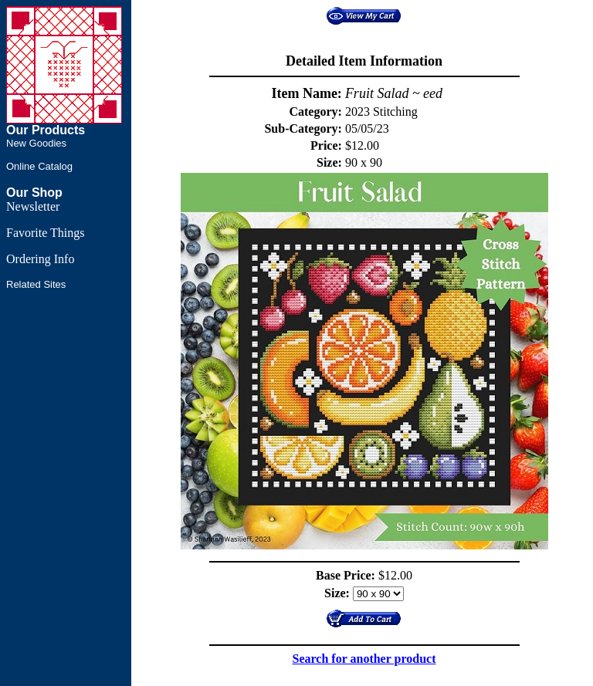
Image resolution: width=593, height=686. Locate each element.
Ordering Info (40, 258)
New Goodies (36, 143)
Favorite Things (45, 232)
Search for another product (364, 658)
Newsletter (32, 206)
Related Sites (36, 284)
